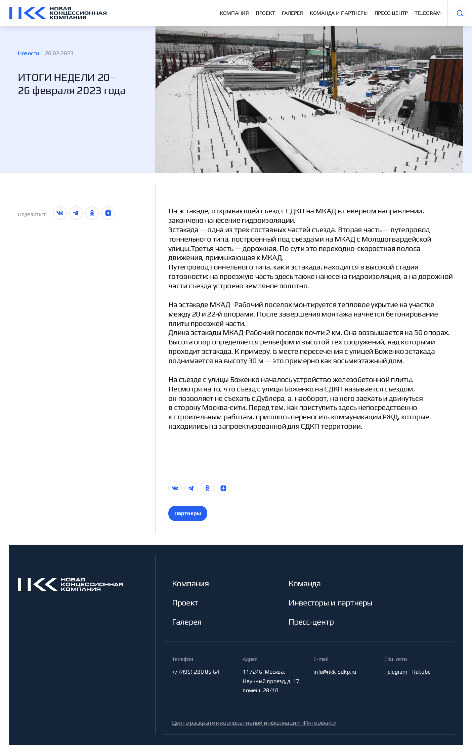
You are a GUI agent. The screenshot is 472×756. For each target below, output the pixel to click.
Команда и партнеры (339, 13)
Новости (28, 53)
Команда (305, 583)
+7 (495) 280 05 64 (196, 671)
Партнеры (187, 513)
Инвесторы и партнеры (331, 602)
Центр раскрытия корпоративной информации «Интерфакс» (254, 722)
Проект (265, 13)
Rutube (421, 671)
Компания (234, 13)
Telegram (428, 13)
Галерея (292, 13)
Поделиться (32, 214)
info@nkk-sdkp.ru (334, 671)
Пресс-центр (391, 13)
